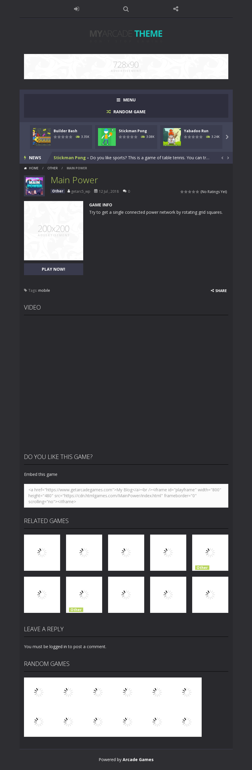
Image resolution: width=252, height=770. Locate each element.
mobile (44, 290)
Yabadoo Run (196, 130)
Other (52, 168)
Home (33, 168)
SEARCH (126, 9)
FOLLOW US (175, 9)
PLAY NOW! (53, 269)
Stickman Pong (133, 130)
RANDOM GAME (129, 111)
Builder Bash (65, 130)
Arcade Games (138, 759)
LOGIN (76, 9)
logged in (58, 646)
